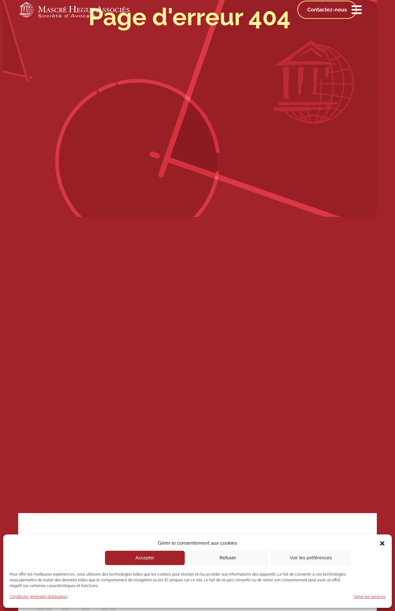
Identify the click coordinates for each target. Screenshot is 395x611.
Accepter (144, 557)
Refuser (228, 557)
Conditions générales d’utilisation (39, 596)
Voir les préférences (311, 557)
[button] (382, 543)
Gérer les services (369, 596)
